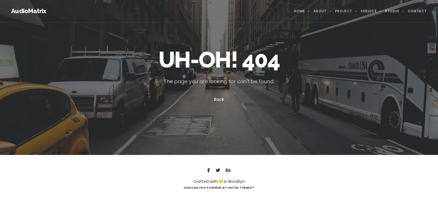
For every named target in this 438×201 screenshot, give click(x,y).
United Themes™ (241, 188)
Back (219, 99)
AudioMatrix (28, 11)
